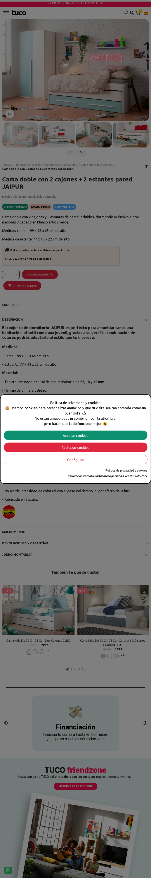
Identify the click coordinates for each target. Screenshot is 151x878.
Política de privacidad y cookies (126, 470)
